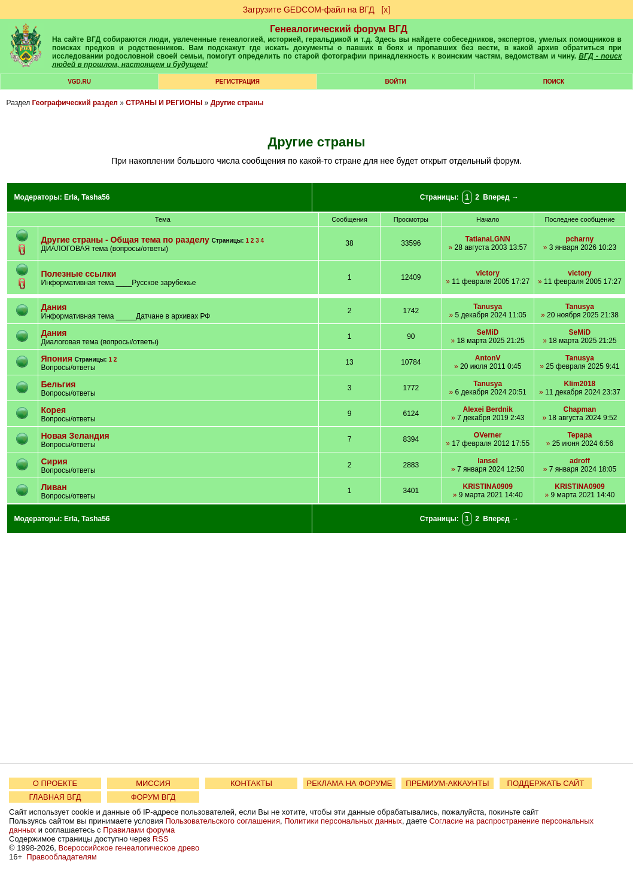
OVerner (488, 435)
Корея (53, 410)
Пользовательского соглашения (222, 820)
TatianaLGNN (487, 239)
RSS (161, 838)
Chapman (580, 409)
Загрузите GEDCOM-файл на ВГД (309, 9)
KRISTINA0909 (487, 486)
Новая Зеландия (75, 435)
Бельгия (58, 384)
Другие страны (237, 103)
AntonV (488, 358)
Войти (395, 81)
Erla (71, 197)
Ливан (54, 487)
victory (487, 273)
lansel (487, 461)
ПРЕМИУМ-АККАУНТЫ (447, 783)
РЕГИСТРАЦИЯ (237, 81)
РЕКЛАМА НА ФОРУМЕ (349, 783)
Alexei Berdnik (487, 409)
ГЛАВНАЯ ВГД (55, 797)
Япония (56, 358)
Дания (54, 307)
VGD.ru (79, 81)
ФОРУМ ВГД (153, 797)
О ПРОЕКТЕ (55, 783)
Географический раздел (75, 103)
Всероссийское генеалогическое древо (129, 847)
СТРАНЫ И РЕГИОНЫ (164, 103)
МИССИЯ (153, 783)
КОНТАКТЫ (251, 783)
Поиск (553, 81)
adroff (580, 461)
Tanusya (487, 306)
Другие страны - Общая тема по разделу (125, 239)
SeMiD (488, 332)
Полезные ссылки (79, 274)
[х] (385, 9)
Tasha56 (95, 197)
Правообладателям (61, 856)
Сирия (54, 461)
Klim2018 (580, 384)
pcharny (580, 239)
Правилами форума (139, 829)
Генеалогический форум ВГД (338, 29)
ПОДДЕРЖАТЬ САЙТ (546, 783)
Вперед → (501, 197)
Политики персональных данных (343, 820)
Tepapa (579, 435)
